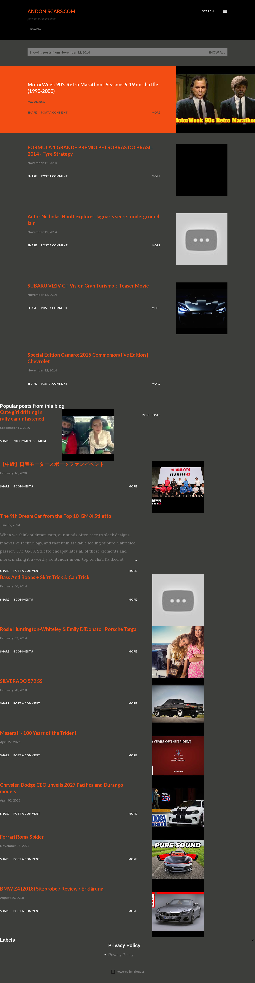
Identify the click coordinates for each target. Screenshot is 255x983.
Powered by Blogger (127, 971)
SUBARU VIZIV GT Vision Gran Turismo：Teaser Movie (88, 286)
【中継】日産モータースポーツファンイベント (52, 464)
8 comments (23, 599)
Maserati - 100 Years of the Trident (38, 733)
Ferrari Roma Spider (22, 837)
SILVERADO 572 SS (21, 681)
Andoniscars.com (51, 11)
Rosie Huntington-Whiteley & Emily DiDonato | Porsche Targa (68, 629)
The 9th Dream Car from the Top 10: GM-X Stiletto (55, 516)
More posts (151, 415)
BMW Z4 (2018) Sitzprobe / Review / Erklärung (51, 889)
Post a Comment (54, 112)
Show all (216, 52)
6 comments (23, 486)
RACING (35, 28)
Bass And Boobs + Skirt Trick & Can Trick (45, 577)
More (156, 112)
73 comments (23, 441)
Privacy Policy (120, 954)
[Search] (208, 11)
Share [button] (32, 112)
